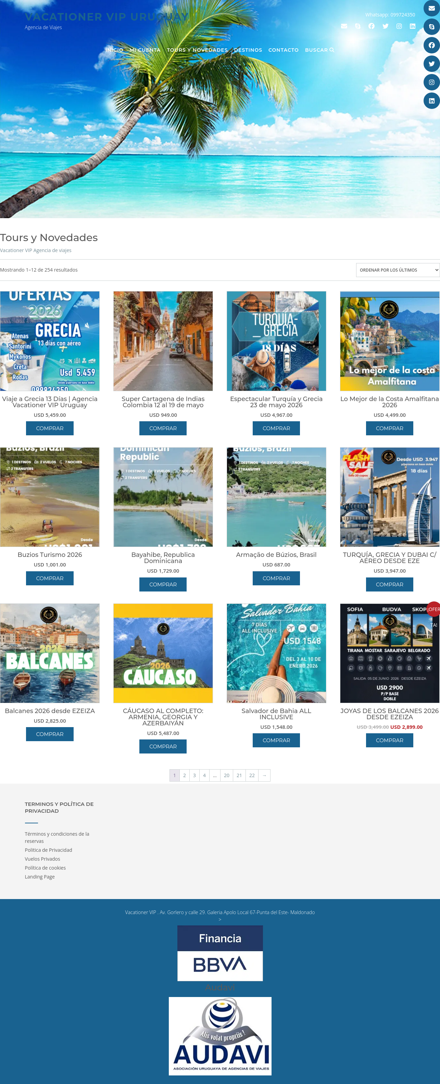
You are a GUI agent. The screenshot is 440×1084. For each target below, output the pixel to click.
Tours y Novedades (197, 50)
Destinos (248, 50)
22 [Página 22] (252, 775)
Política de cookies (45, 867)
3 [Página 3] (194, 775)
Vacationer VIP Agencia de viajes (36, 250)
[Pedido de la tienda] (398, 270)
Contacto (283, 50)
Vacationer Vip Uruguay (107, 17)
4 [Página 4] (204, 775)
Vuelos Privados (42, 859)
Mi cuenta (145, 50)
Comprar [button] (49, 428)
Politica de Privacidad (48, 850)
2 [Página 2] (184, 775)
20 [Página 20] (226, 775)
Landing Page (40, 876)
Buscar (320, 50)
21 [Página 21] (239, 775)
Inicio (114, 50)
